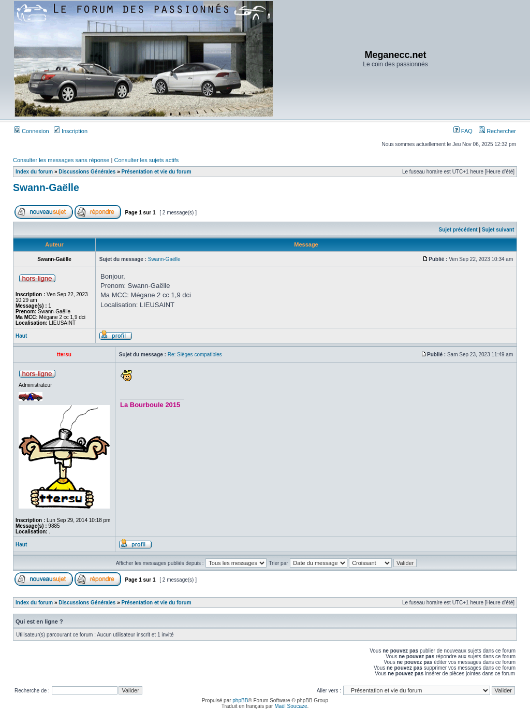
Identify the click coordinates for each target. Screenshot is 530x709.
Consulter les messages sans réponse (61, 160)
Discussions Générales (86, 172)
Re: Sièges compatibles (195, 354)
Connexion (31, 131)
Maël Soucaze (290, 706)
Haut (21, 336)
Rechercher (497, 131)
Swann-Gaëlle (46, 187)
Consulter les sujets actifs (146, 160)
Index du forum (34, 172)
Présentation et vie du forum (157, 172)
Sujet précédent (458, 230)
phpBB (240, 700)
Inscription (70, 131)
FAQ (463, 131)
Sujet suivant (498, 230)
